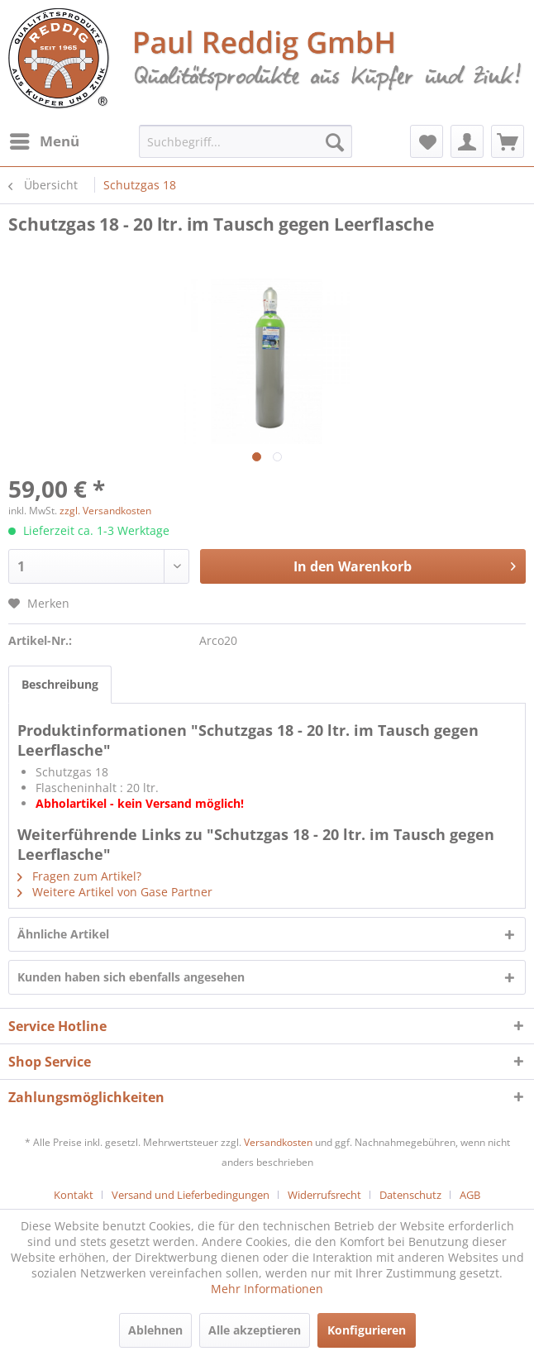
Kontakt (73, 1194)
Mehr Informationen (267, 1288)
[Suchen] (334, 141)
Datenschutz (410, 1194)
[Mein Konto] (467, 141)
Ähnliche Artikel (63, 934)
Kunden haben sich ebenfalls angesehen (131, 977)
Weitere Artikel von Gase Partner (114, 892)
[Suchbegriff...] (245, 141)
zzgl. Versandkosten (105, 511)
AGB (470, 1194)
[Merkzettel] (426, 141)
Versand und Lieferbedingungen (190, 1194)
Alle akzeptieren (254, 1330)
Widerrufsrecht (324, 1194)
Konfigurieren (366, 1330)
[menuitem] (44, 141)
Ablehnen (155, 1330)
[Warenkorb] (507, 141)
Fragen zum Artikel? (79, 876)
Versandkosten (278, 1142)
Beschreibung (59, 684)
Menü (44, 139)
